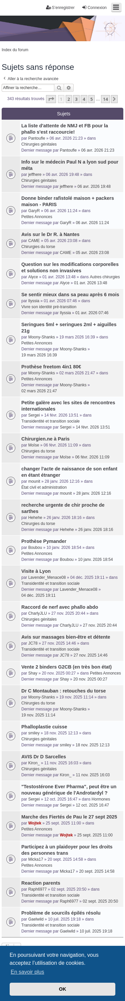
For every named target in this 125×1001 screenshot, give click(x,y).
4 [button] (84, 99)
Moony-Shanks (41, 337)
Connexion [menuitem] (94, 7)
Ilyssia (33, 301)
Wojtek (34, 823)
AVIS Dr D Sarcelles (43, 756)
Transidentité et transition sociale (50, 421)
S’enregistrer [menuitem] (60, 7)
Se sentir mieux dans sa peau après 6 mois (70, 294)
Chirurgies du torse (38, 246)
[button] (51, 99)
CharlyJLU (37, 613)
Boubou (35, 547)
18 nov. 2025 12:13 (93, 745)
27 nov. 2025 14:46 (91, 655)
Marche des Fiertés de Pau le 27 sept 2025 (69, 816)
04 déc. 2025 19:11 (38, 595)
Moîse (33, 445)
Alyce (33, 277)
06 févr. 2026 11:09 (92, 457)
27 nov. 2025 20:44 (100, 625)
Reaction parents (40, 883)
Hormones (101, 799)
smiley (34, 733)
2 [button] (69, 99)
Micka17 (35, 859)
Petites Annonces (36, 216)
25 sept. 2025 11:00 (95, 835)
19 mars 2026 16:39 (39, 355)
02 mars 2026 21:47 (39, 391)
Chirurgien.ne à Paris (45, 438)
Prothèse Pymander (43, 541)
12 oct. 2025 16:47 (92, 805)
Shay (32, 673)
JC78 (33, 643)
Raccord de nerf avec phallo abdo (59, 607)
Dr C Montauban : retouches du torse (63, 690)
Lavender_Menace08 (47, 577)
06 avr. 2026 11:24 (92, 222)
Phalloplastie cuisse (44, 726)
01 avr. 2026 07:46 (91, 313)
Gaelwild (36, 919)
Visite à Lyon (36, 571)
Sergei (34, 415)
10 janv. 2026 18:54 (95, 559)
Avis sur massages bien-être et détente (65, 637)
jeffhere (35, 174)
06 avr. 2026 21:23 (97, 150)
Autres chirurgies (105, 277)
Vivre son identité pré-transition (48, 307)
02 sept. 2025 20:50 (100, 901)
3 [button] (76, 99)
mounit (34, 481)
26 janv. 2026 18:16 (95, 529)
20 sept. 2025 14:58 (96, 871)
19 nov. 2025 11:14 (38, 715)
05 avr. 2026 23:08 (92, 252)
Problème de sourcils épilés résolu (61, 913)
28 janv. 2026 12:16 (93, 493)
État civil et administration (44, 487)
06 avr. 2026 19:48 (94, 186)
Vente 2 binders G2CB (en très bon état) (66, 667)
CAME (34, 240)
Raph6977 (37, 889)
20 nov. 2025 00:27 (90, 679)
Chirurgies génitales (39, 144)
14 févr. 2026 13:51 (93, 427)
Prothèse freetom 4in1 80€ (51, 366)
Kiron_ (34, 763)
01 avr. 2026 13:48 (90, 283)
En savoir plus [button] (27, 972)
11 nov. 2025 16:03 (93, 775)
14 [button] (105, 99)
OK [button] (62, 989)
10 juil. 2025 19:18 (96, 931)
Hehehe (35, 517)
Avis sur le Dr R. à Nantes (50, 234)
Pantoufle (36, 138)
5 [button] (91, 99)
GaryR (34, 210)
